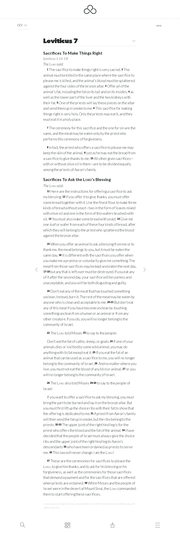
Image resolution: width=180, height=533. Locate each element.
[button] (26, 25)
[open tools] (159, 26)
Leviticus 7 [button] (90, 41)
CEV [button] (23, 25)
